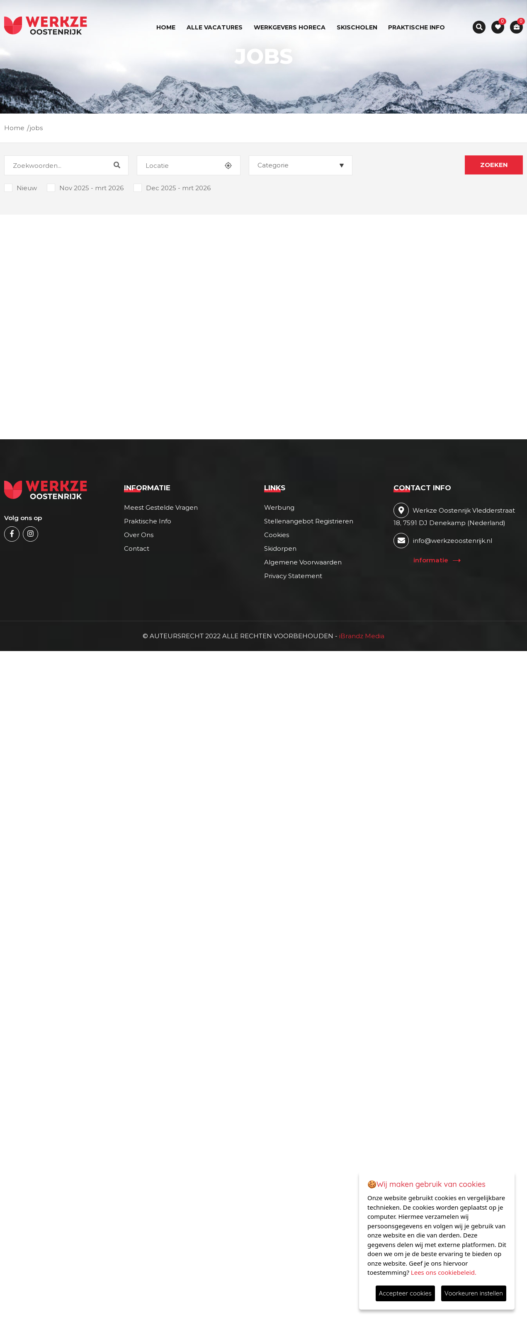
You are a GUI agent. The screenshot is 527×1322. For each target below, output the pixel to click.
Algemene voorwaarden (303, 562)
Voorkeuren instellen (473, 1293)
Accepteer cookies (405, 1293)
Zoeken (494, 165)
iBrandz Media (361, 636)
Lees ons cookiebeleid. (443, 1272)
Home (165, 27)
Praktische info (416, 27)
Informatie (430, 560)
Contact (136, 548)
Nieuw (20, 187)
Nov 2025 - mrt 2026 (85, 187)
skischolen (357, 27)
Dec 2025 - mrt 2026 (172, 187)
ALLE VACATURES (215, 27)
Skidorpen (280, 548)
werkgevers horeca (289, 27)
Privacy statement (293, 576)
